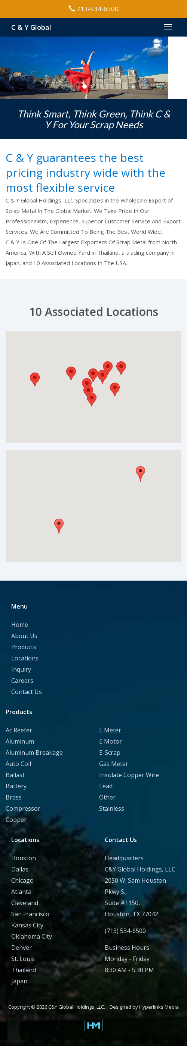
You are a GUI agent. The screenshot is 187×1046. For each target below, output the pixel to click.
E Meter (110, 730)
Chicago (22, 880)
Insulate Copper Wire (129, 775)
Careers (22, 680)
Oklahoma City (31, 936)
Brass (14, 797)
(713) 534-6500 (125, 931)
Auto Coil (18, 764)
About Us (24, 636)
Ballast (15, 775)
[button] (91, 399)
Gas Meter (113, 764)
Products (23, 647)
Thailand (23, 970)
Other (107, 797)
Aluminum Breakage (34, 752)
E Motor (110, 741)
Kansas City (27, 925)
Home (19, 625)
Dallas (19, 869)
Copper (16, 820)
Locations (25, 658)
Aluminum (20, 741)
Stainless (111, 808)
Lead (106, 786)
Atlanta (21, 892)
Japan (19, 981)
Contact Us (26, 692)
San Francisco (30, 914)
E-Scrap (109, 752)
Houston (23, 858)
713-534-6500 (94, 8)
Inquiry (21, 669)
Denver (21, 947)
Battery (16, 786)
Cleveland (24, 903)
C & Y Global (31, 27)
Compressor (23, 808)
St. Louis (23, 959)
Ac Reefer (19, 730)
